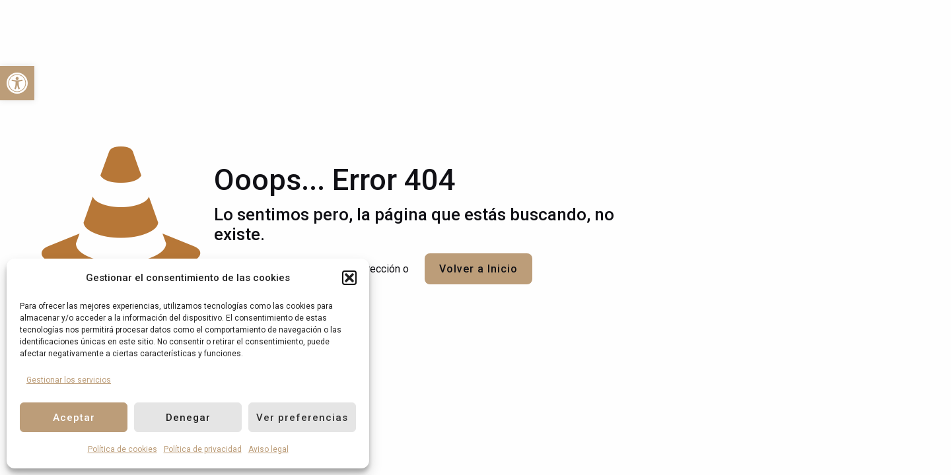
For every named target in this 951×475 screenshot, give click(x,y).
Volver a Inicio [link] (478, 269)
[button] (349, 277)
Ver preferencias (302, 418)
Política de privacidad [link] (203, 449)
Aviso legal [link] (268, 449)
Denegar (188, 418)
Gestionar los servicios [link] (68, 380)
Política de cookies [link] (122, 449)
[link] (17, 83)
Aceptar (74, 418)
